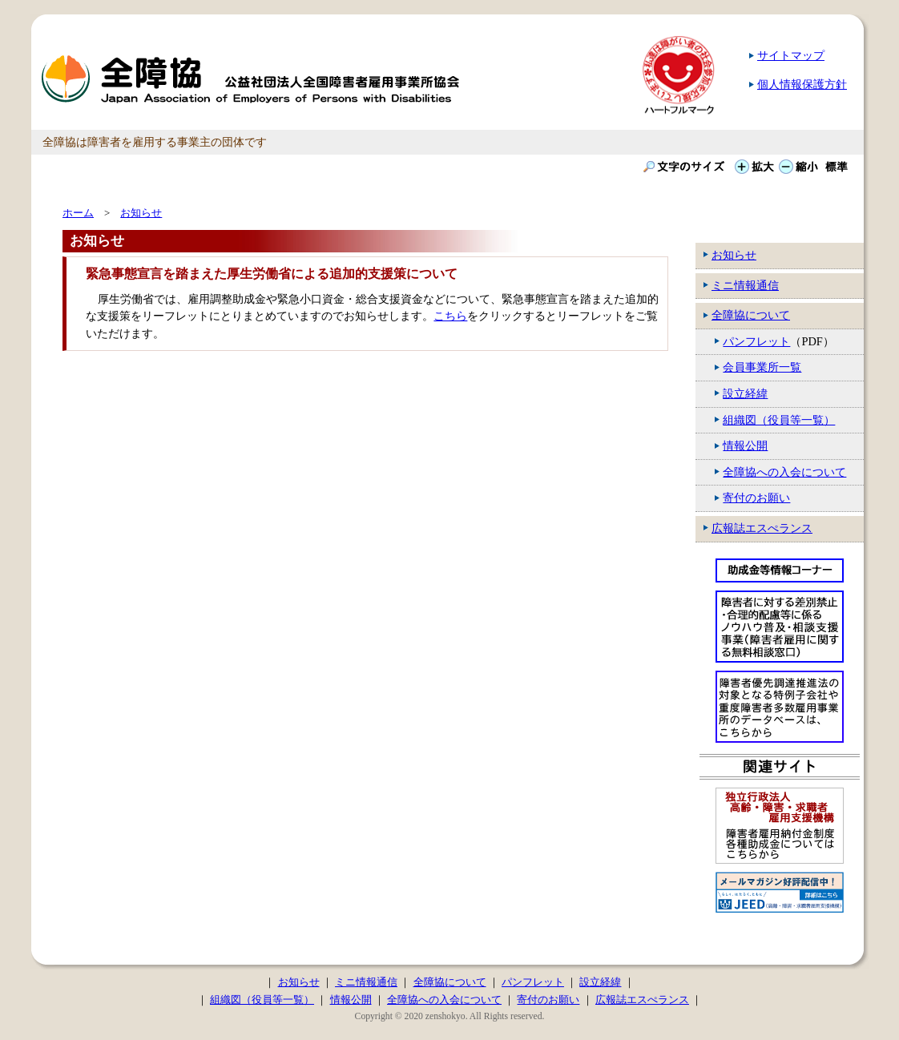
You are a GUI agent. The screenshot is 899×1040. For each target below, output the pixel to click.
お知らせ (734, 254)
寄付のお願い (756, 497)
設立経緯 (745, 393)
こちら (450, 315)
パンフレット (756, 341)
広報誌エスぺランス (762, 528)
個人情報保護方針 (802, 84)
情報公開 (745, 445)
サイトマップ (790, 55)
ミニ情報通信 (745, 285)
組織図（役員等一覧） (779, 419)
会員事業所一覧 (762, 367)
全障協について (751, 314)
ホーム (78, 213)
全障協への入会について (784, 472)
